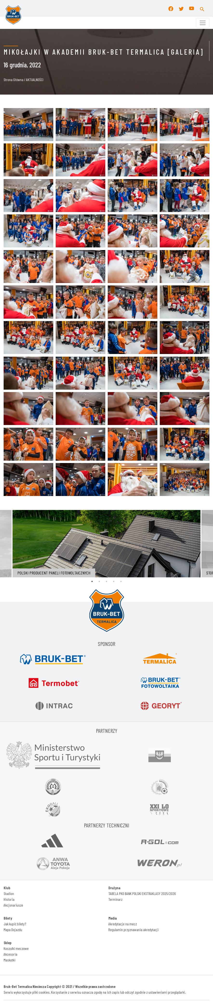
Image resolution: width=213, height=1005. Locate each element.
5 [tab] (121, 581)
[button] (202, 8)
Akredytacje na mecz (122, 923)
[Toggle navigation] (202, 23)
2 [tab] (99, 581)
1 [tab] (92, 581)
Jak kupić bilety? (15, 923)
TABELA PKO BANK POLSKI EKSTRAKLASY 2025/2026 (142, 893)
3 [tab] (106, 581)
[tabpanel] (106, 543)
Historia (9, 899)
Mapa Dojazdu (13, 929)
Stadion (9, 893)
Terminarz (115, 899)
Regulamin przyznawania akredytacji (133, 929)
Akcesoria (10, 954)
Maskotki (9, 960)
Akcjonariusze (13, 905)
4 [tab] (113, 581)
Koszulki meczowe (16, 948)
